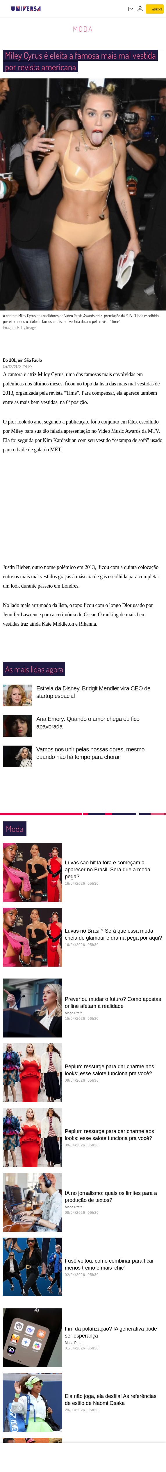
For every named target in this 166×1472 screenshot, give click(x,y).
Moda (83, 29)
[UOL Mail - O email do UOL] (131, 9)
